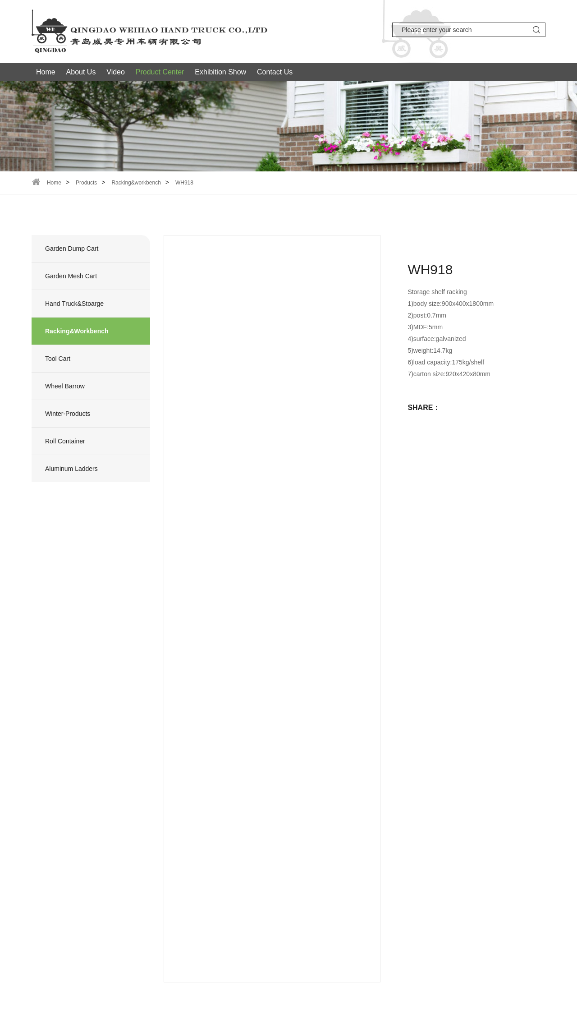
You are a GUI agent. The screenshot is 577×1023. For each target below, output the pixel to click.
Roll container (65, 441)
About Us (81, 72)
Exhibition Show (220, 72)
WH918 (184, 183)
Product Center (160, 72)
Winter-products (67, 413)
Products (86, 183)
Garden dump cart (71, 248)
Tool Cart (57, 358)
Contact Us (275, 72)
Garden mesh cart (71, 276)
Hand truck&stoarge (74, 303)
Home (45, 72)
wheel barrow (65, 386)
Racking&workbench (135, 183)
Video (115, 72)
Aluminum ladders (71, 468)
